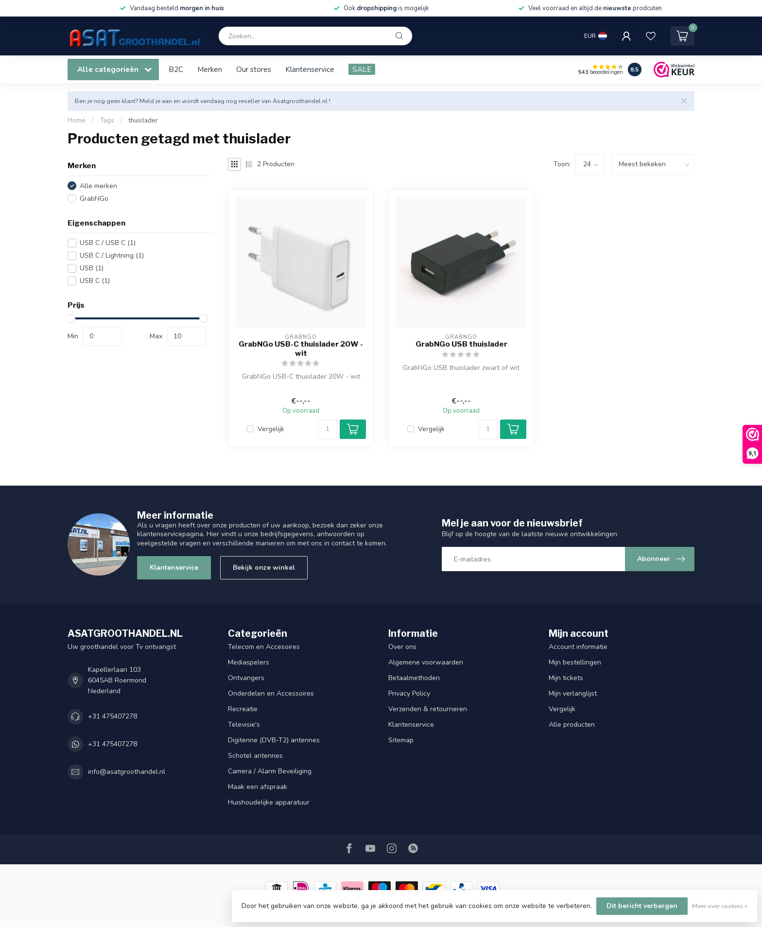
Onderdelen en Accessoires (271, 693)
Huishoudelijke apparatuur (269, 802)
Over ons (402, 646)
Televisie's (244, 724)
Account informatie (578, 646)
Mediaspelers (248, 662)
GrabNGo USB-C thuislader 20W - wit (301, 348)
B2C (176, 69)
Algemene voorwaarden (425, 662)
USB (92, 268)
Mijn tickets (566, 677)
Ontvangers (246, 677)
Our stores (253, 69)
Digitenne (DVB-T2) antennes (274, 740)
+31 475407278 (112, 716)
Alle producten (572, 724)
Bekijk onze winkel (264, 567)
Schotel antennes (255, 755)
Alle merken (98, 186)
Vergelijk (271, 429)
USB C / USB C (108, 242)
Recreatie (243, 709)
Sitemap (401, 740)
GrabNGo (94, 198)
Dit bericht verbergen (641, 905)
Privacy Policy (409, 693)
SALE (361, 69)
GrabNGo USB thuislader (461, 344)
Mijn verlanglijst (573, 693)
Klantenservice (309, 69)
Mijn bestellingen (575, 662)
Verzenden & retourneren (427, 709)
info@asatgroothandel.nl (126, 771)
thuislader (143, 120)
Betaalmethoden (414, 677)
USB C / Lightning (112, 255)
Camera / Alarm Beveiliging (270, 771)
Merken (209, 69)
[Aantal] (327, 429)
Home (77, 120)
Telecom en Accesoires (264, 646)
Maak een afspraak (257, 786)
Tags (107, 120)
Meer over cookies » (719, 906)
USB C (95, 280)
